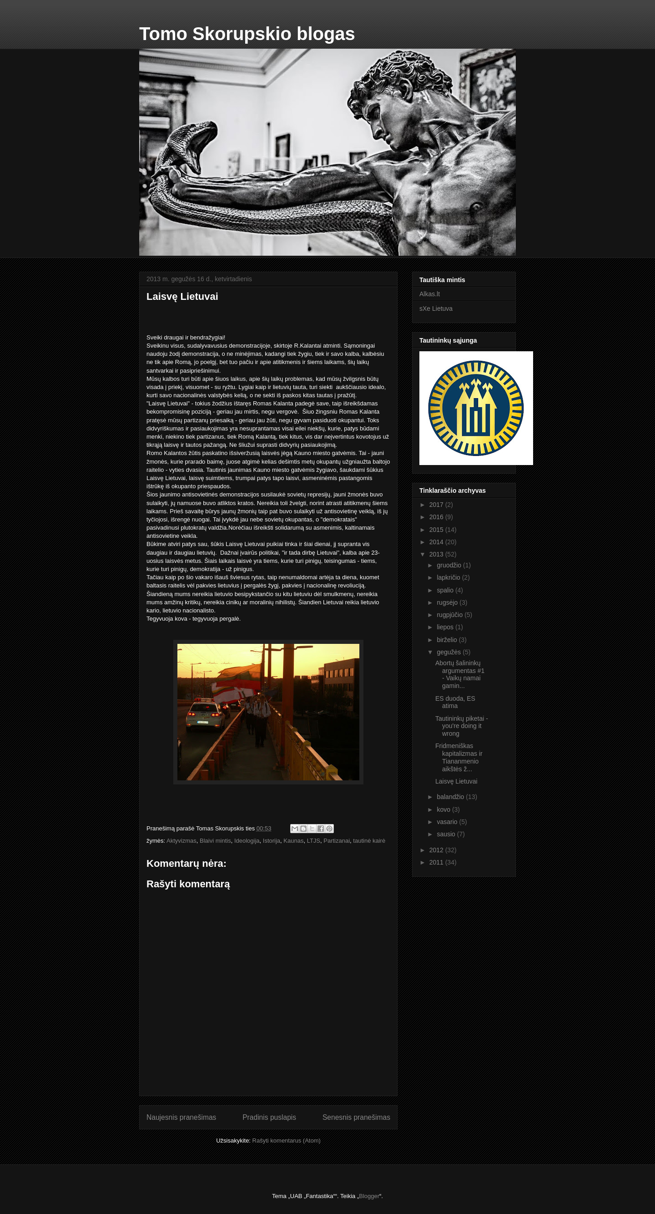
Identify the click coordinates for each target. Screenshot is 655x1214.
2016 (437, 517)
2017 (437, 504)
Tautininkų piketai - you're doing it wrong (461, 726)
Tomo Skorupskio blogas (247, 34)
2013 (437, 554)
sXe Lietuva (436, 308)
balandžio (451, 796)
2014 (437, 542)
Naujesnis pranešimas (181, 1117)
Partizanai (336, 840)
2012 (437, 850)
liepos (446, 627)
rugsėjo (448, 602)
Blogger (369, 1196)
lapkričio (449, 577)
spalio (446, 590)
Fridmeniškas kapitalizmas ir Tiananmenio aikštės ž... (459, 757)
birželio (447, 639)
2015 (437, 529)
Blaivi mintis (215, 840)
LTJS (313, 840)
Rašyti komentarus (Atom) (286, 1140)
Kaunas (293, 840)
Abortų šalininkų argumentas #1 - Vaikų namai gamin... (459, 674)
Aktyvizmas (181, 840)
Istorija (271, 840)
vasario (448, 821)
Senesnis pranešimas (356, 1117)
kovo (444, 809)
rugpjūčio (450, 614)
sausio (447, 834)
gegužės (450, 652)
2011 (437, 862)
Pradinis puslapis (269, 1117)
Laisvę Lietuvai (456, 781)
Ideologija (247, 840)
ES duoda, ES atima (455, 702)
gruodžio (450, 565)
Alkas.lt (429, 294)
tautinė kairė (369, 840)
